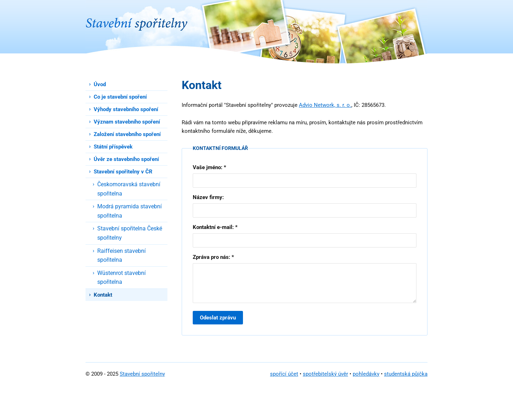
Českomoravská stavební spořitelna (128, 189)
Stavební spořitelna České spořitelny (129, 233)
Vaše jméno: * (209, 167)
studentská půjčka (406, 374)
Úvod (100, 84)
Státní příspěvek (113, 147)
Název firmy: (208, 197)
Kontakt (103, 295)
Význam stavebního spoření (127, 122)
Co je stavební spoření (120, 97)
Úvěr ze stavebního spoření (126, 159)
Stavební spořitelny (142, 374)
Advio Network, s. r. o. (325, 105)
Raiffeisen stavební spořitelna (121, 256)
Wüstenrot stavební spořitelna (121, 278)
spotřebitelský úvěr (325, 374)
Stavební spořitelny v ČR (123, 171)
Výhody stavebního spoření (126, 109)
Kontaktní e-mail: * (215, 227)
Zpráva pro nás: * (213, 257)
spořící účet (284, 374)
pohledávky (366, 374)
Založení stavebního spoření (127, 134)
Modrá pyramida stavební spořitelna (129, 211)
